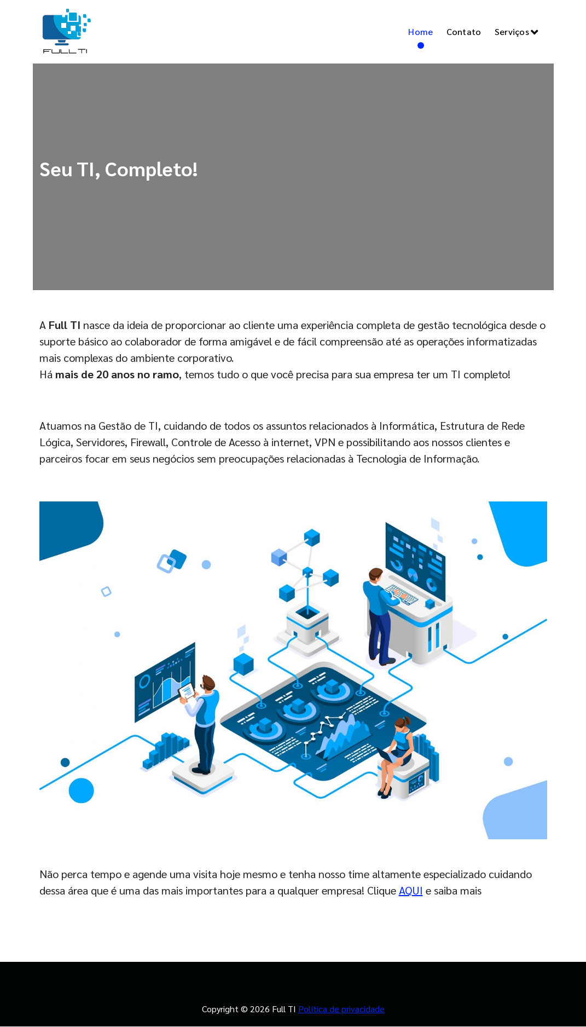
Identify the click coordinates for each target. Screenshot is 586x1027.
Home (420, 31)
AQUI (411, 890)
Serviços (512, 31)
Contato (463, 31)
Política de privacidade (341, 1008)
